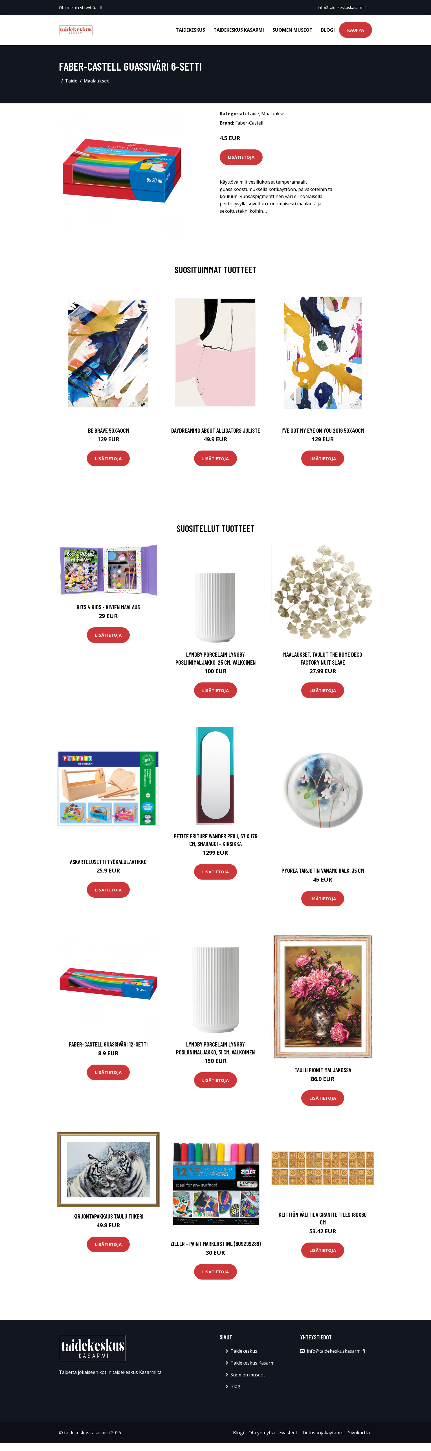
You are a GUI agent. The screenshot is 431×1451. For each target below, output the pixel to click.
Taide (71, 81)
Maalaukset (96, 81)
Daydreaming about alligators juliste (215, 430)
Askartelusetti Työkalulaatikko (108, 861)
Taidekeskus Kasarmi (239, 30)
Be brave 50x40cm (108, 430)
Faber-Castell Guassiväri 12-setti (108, 1044)
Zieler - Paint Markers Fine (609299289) (215, 1243)
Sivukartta (359, 1433)
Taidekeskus (190, 30)
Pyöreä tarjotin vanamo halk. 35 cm (323, 870)
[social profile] (101, 7)
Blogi (328, 30)
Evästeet (288, 1433)
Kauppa (355, 30)
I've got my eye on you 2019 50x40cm (323, 430)
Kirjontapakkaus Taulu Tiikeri (108, 1216)
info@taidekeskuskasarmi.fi (343, 7)
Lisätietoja (241, 157)
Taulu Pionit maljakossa (322, 1069)
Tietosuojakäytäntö (323, 1433)
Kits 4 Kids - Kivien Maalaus (108, 606)
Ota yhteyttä (262, 1433)
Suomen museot (292, 30)
